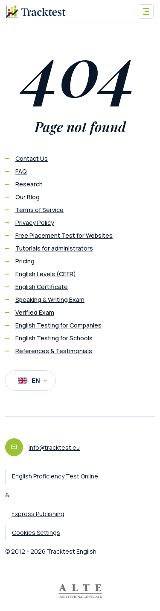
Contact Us (31, 158)
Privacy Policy (34, 222)
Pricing (25, 261)
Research (29, 184)
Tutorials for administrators (54, 248)
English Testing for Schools (54, 338)
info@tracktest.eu (54, 447)
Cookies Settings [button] (36, 532)
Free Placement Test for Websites (64, 235)
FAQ (21, 171)
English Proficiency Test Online (55, 476)
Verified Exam (34, 312)
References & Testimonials (53, 351)
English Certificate (41, 287)
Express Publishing (38, 514)
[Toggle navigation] (146, 11)
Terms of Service (39, 210)
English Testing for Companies (58, 325)
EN (32, 380)
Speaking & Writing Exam (49, 299)
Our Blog (27, 197)
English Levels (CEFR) (45, 274)
